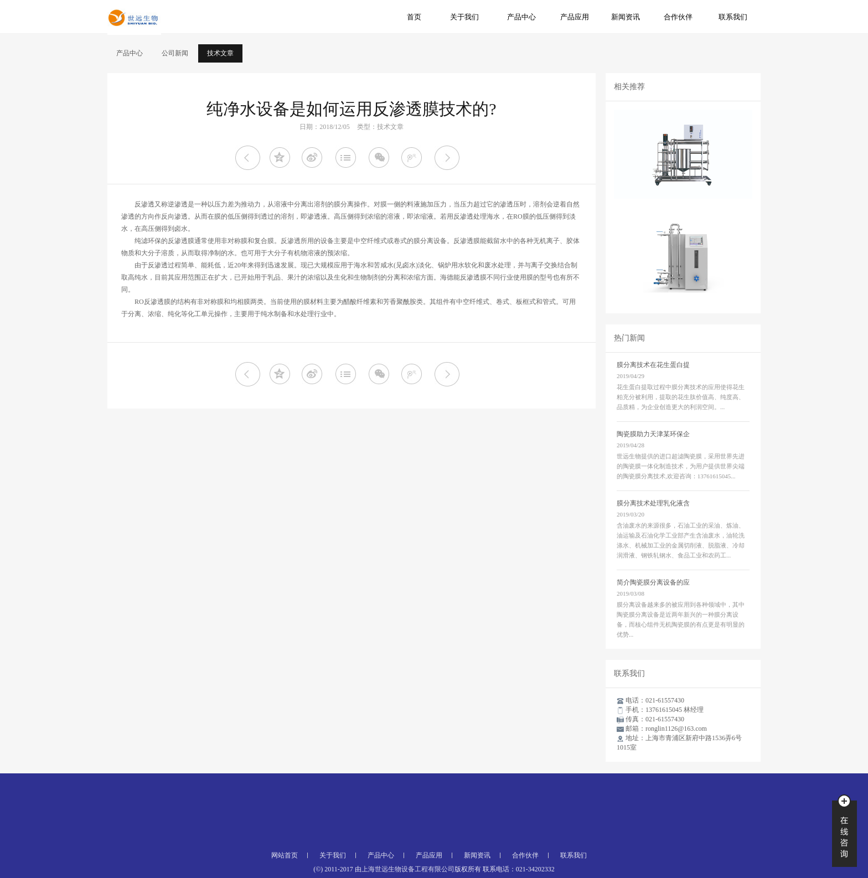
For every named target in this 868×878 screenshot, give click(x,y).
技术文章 (220, 53)
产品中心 (521, 17)
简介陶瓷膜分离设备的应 (653, 582)
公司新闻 (175, 53)
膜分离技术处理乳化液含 (653, 503)
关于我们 (464, 17)
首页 (414, 17)
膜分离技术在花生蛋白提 (653, 365)
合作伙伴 (678, 17)
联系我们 (733, 17)
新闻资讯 (625, 17)
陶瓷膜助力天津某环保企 (653, 434)
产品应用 (574, 17)
